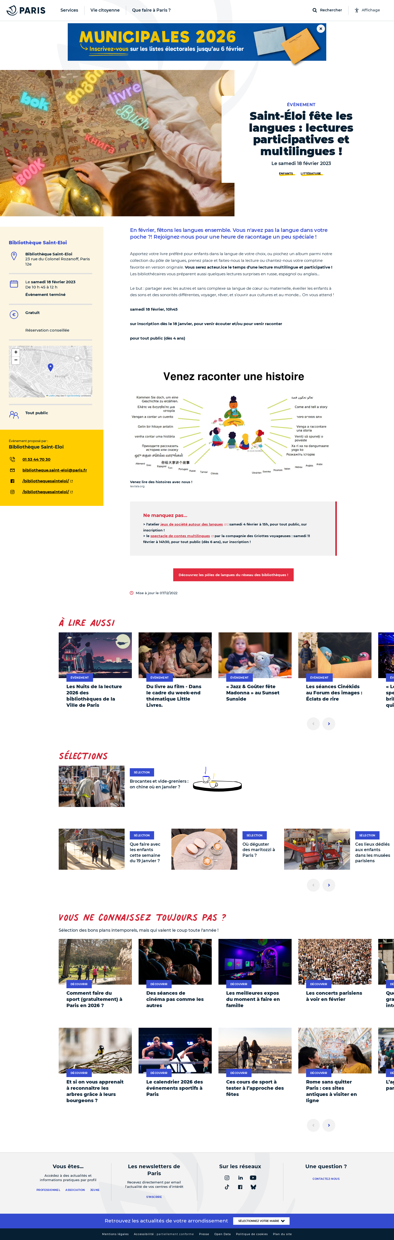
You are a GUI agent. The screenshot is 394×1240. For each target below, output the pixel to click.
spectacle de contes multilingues (180, 536)
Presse (204, 1234)
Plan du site (282, 1234)
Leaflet (50, 396)
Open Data (222, 1234)
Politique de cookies (252, 1234)
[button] (50, 367)
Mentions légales (115, 1234)
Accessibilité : (164, 1234)
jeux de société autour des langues (192, 524)
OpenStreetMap (73, 396)
